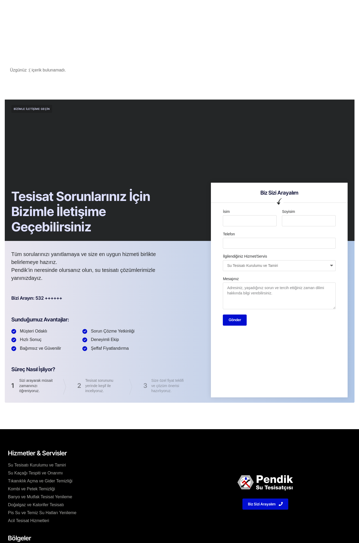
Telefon (229, 234)
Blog (206, 9)
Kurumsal (118, 9)
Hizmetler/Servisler (152, 9)
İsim (226, 211)
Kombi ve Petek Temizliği (31, 489)
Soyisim (288, 211)
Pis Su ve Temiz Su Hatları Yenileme (42, 513)
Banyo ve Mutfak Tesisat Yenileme (40, 497)
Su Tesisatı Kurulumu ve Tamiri (37, 466)
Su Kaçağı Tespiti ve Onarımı (35, 474)
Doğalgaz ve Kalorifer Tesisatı (36, 505)
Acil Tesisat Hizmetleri (28, 521)
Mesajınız (231, 279)
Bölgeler (185, 9)
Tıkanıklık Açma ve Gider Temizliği (40, 481)
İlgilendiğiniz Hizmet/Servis (245, 256)
